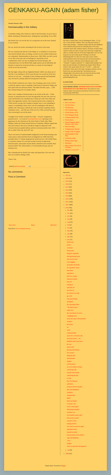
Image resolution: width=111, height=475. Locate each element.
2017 (67, 187)
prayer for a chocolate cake (75, 336)
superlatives (70, 273)
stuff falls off (70, 287)
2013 (67, 199)
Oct (68, 216)
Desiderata (68, 143)
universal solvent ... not (74, 338)
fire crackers (70, 353)
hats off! (69, 282)
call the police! (71, 364)
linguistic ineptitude (73, 253)
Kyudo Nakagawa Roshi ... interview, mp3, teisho (73, 123)
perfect (69, 245)
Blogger (63, 465)
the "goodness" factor (73, 267)
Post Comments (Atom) (23, 228)
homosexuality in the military (75, 435)
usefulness (70, 284)
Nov (68, 213)
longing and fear (71, 423)
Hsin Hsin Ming (69, 126)
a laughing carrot (72, 316)
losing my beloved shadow (74, 387)
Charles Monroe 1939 (71, 112)
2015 (67, 193)
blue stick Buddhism (73, 389)
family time (70, 242)
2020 (67, 178)
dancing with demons (73, 350)
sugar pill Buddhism (73, 438)
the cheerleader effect (73, 304)
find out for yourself (73, 418)
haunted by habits (72, 432)
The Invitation (69, 120)
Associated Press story (34, 119)
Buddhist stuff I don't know (75, 341)
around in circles (72, 421)
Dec (68, 210)
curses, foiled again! (73, 406)
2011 (67, 205)
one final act (70, 290)
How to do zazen (70, 102)
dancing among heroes (73, 256)
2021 (67, 175)
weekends (70, 248)
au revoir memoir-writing (74, 367)
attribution (70, 384)
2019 (67, 181)
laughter (69, 361)
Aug (68, 222)
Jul (68, 225)
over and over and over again (75, 426)
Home (33, 225)
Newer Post (12, 225)
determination (71, 358)
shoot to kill (70, 347)
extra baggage (71, 262)
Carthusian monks (70, 138)
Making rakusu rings (71, 141)
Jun (68, 228)
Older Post (53, 225)
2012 (67, 202)
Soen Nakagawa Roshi (71, 115)
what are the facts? (72, 259)
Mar (68, 237)
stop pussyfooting (72, 299)
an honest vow (71, 412)
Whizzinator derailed (73, 409)
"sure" (69, 440)
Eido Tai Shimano (72, 381)
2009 (67, 453)
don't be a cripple (72, 276)
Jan (68, 450)
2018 (67, 184)
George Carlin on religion (72, 131)
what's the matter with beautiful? (76, 318)
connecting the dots (72, 375)
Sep (68, 219)
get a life (69, 296)
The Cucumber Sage (71, 110)
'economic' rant (71, 404)
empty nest (70, 310)
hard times (70, 270)
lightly (69, 398)
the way (69, 344)
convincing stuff (71, 369)
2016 (67, 190)
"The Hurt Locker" (72, 307)
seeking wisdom (71, 333)
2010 (67, 208)
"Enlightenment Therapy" (72, 129)
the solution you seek (73, 293)
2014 (67, 196)
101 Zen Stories (69, 105)
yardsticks (70, 392)
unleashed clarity (72, 429)
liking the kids (71, 355)
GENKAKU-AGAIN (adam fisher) (53, 10)
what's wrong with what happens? (77, 446)
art (67, 327)
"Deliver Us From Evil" (72, 150)
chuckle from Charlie (73, 372)
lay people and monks (73, 265)
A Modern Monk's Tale (72, 117)
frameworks (70, 250)
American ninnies (72, 279)
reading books (71, 395)
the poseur (70, 324)
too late (69, 378)
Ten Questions (69, 107)
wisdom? (69, 321)
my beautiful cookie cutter (74, 415)
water (68, 330)
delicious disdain (72, 401)
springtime (70, 301)
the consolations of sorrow (74, 313)
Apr (68, 234)
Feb (68, 239)
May (68, 231)
